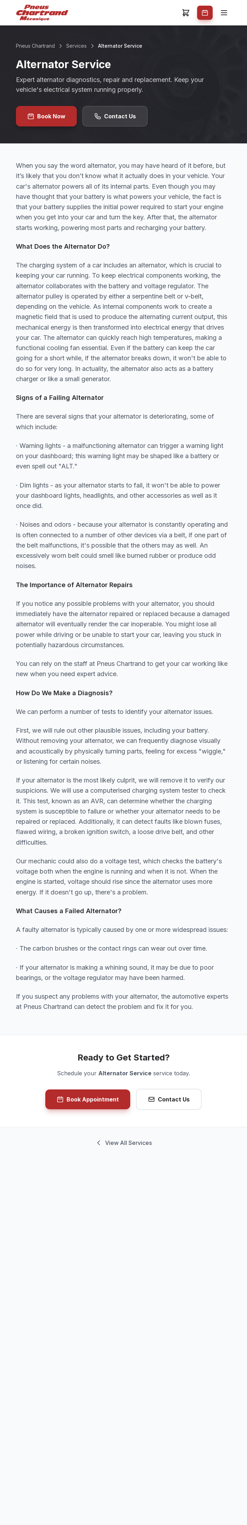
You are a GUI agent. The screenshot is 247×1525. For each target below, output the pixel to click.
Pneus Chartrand (35, 46)
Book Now (46, 116)
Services (76, 46)
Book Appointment (88, 1099)
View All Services (123, 1142)
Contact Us (115, 116)
